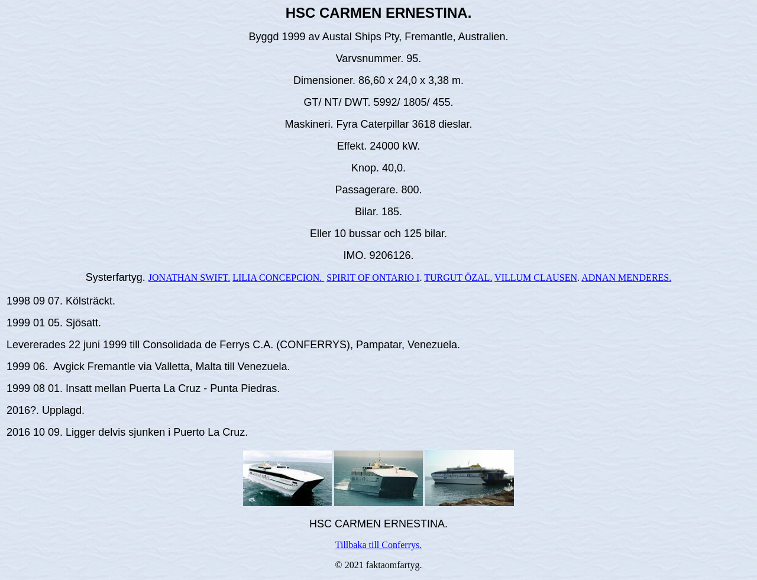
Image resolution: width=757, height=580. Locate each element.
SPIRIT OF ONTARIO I (372, 278)
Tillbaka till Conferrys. (378, 545)
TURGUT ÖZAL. (458, 278)
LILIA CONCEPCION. (278, 278)
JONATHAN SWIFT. (189, 278)
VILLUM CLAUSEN (535, 278)
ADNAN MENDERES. (626, 278)
